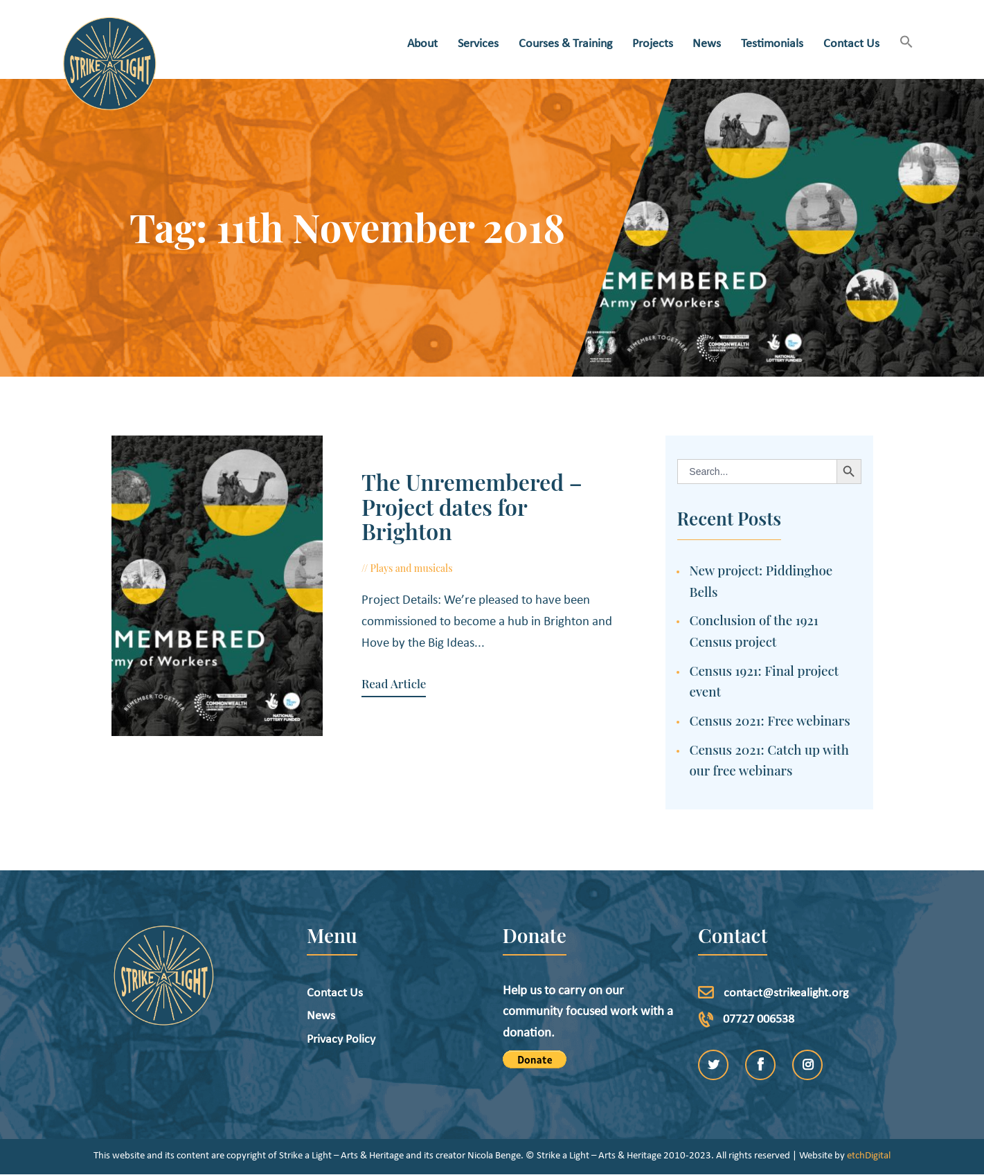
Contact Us (335, 993)
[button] (906, 43)
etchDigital (869, 1156)
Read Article (382, 659)
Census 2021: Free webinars (770, 720)
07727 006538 (758, 1019)
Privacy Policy (341, 1039)
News (321, 1016)
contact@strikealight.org (786, 993)
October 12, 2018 (491, 543)
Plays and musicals (400, 543)
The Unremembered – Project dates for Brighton (480, 493)
